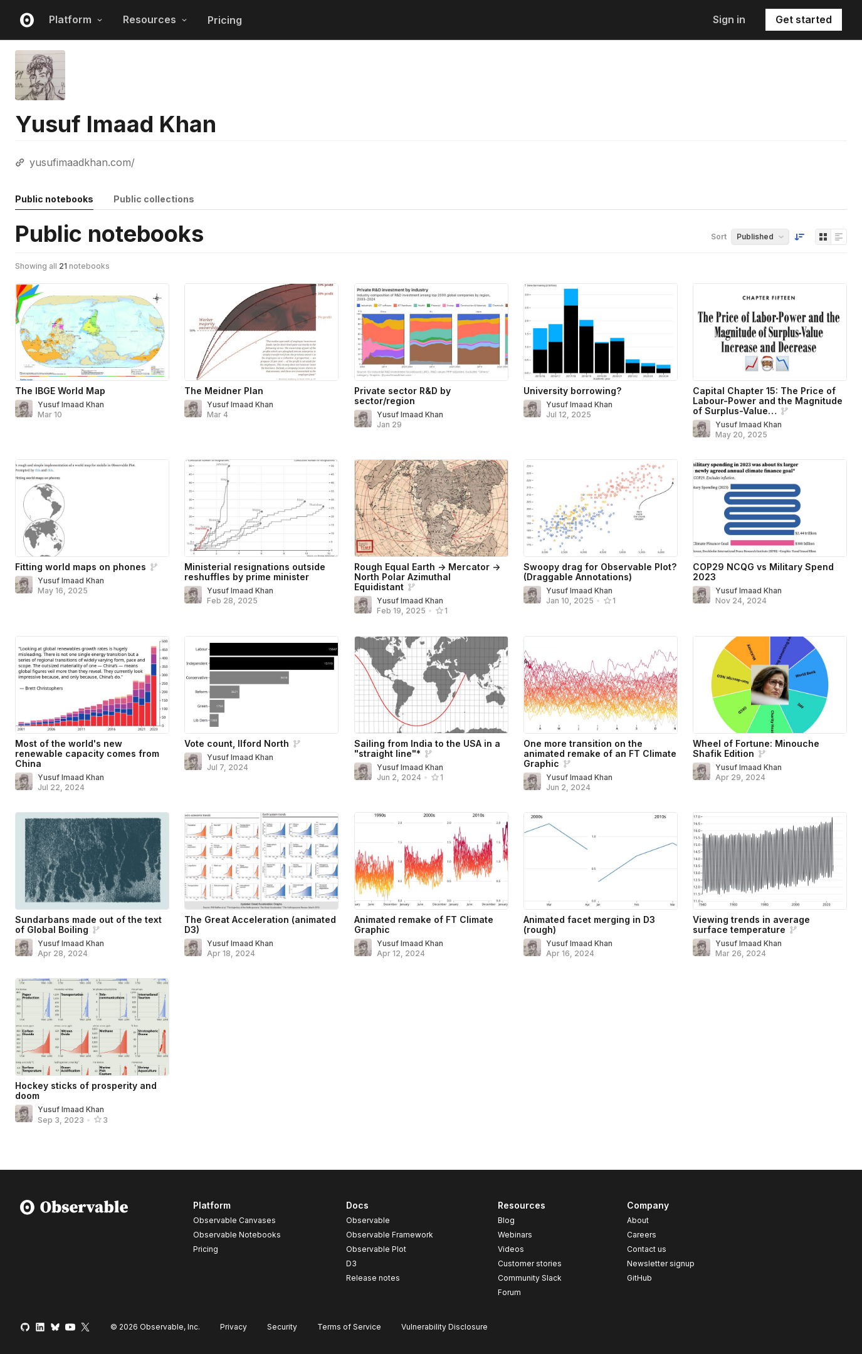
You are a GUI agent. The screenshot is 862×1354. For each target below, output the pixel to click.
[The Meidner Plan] (261, 332)
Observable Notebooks (237, 1234)
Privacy (233, 1326)
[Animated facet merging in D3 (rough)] (600, 861)
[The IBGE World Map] (92, 332)
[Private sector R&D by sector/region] (431, 332)
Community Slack (530, 1278)
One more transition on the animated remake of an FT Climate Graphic (599, 753)
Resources (155, 19)
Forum (509, 1292)
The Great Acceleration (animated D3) (260, 924)
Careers (641, 1234)
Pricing (225, 20)
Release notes (373, 1278)
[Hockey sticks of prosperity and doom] (92, 1027)
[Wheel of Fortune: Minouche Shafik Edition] (770, 685)
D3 (351, 1263)
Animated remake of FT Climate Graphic (423, 924)
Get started (803, 19)
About (638, 1220)
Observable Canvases (234, 1220)
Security (282, 1326)
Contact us (646, 1249)
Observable (368, 1220)
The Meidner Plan (223, 390)
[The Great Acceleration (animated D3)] (261, 861)
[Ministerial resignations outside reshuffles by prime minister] (261, 508)
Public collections (153, 199)
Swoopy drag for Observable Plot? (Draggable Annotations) (599, 571)
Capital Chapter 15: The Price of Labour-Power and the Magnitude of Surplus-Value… (768, 400)
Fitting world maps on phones (80, 566)
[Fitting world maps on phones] (92, 508)
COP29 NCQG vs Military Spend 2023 (763, 571)
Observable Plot (376, 1249)
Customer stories (530, 1263)
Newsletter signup (661, 1263)
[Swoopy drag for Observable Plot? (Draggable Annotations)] (600, 508)
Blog (506, 1220)
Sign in (729, 19)
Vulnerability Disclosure (444, 1326)
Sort (719, 236)
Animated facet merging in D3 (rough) (589, 924)
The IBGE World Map (60, 390)
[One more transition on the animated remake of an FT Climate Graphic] (600, 685)
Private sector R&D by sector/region (402, 395)
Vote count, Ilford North (236, 743)
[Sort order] (799, 236)
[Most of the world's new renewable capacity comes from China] (92, 685)
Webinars (515, 1234)
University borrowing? (572, 390)
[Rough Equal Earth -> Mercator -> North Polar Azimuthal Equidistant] (431, 508)
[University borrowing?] (600, 332)
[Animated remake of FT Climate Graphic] (431, 861)
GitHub (639, 1278)
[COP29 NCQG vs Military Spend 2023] (770, 508)
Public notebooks (54, 199)
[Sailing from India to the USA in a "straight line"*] (431, 685)
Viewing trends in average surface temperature (751, 924)
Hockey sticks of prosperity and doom (86, 1090)
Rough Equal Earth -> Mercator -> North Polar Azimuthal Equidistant (427, 576)
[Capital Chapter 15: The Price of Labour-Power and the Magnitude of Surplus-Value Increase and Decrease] (770, 332)
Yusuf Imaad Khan (71, 404)
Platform (76, 19)
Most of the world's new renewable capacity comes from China (87, 753)
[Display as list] (838, 236)
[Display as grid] (823, 236)
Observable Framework (389, 1234)
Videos (511, 1249)
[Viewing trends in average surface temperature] (770, 861)
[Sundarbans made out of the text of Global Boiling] (92, 861)
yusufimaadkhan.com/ (82, 162)
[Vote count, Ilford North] (261, 685)
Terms (349, 1326)
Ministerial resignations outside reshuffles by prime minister (254, 571)
